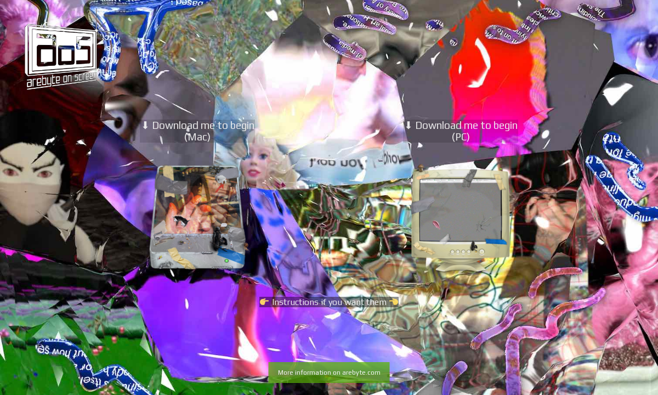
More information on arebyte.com (329, 372)
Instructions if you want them (329, 302)
